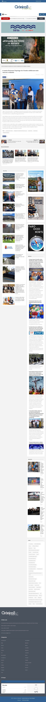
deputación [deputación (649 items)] (31, 576)
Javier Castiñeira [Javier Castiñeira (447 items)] (32, 587)
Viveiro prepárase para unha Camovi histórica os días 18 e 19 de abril (42, 529)
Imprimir (38, 74)
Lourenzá (27, 652)
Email (42, 74)
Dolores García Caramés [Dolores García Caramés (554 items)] (33, 583)
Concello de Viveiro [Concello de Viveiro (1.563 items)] (32, 566)
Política (2, 665)
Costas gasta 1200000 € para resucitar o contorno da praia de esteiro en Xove (15, 630)
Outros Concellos (28, 662)
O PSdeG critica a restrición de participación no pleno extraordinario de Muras (20, 194)
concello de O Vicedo (9, 130)
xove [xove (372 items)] (34, 603)
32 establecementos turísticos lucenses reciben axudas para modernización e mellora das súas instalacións (19, 238)
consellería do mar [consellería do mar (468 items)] (32, 568)
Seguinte (36, 140)
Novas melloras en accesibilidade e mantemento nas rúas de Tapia (19, 256)
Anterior (9, 140)
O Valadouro (3, 657)
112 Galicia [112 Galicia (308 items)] (31, 543)
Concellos (27, 647)
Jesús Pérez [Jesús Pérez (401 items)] (38, 587)
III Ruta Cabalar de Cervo (34, 353)
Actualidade (27, 640)
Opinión (2, 660)
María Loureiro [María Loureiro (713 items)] (37, 589)
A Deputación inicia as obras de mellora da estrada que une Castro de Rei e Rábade (20, 186)
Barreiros (26, 643)
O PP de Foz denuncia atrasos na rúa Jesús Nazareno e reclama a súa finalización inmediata (19, 226)
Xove (2, 672)
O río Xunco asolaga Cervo (6, 633)
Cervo (2, 647)
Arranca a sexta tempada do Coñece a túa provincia (19, 205)
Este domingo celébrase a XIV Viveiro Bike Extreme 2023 (32, 142)
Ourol (2, 662)
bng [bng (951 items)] (34, 548)
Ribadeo (2, 667)
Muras (26, 655)
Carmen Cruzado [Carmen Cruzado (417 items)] (32, 554)
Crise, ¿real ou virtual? (5, 628)
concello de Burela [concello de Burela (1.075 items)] (32, 558)
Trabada (2, 670)
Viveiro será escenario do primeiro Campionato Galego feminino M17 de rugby (42, 497)
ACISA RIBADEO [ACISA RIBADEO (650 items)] (37, 543)
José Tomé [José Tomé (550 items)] (31, 589)
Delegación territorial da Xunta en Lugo (20, 130)
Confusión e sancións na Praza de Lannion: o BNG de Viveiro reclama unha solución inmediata (20, 269)
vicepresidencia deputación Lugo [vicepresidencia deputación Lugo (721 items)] (35, 601)
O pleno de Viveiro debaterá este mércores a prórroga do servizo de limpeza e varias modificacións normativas (20, 247)
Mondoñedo (3, 655)
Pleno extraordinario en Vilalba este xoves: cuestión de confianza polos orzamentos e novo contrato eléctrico (20, 216)
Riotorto (26, 667)
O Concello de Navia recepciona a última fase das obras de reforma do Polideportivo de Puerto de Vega (20, 176)
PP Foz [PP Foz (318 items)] (40, 595)
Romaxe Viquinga (6, 132)
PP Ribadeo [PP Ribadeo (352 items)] (31, 597)
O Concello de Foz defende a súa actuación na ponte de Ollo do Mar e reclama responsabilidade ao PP (7, 161)
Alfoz (2, 643)
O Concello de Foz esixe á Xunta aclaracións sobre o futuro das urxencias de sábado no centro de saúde (20, 159)
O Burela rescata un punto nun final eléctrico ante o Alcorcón (42, 482)
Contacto (19, 700)
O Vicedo (26, 657)
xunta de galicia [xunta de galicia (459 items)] (39, 603)
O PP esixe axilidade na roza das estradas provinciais (14, 142)
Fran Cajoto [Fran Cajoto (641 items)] (31, 585)
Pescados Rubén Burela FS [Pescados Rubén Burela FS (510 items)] (34, 593)
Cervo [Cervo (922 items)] (37, 554)
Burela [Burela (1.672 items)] (30, 552)
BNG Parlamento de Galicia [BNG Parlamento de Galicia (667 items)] (34, 550)
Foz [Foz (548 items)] (40, 583)
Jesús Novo (35, 130)
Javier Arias (30, 130)
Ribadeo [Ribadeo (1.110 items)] (39, 597)
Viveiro (26, 670)
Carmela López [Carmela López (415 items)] (35, 552)
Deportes (26, 650)
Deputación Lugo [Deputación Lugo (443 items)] (32, 580)
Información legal (25, 700)
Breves (2, 645)
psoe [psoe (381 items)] (35, 597)
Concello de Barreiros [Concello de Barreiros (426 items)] (33, 556)
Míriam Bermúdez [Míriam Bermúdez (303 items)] (32, 591)
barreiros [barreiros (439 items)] (30, 548)
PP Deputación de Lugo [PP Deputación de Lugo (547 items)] (33, 595)
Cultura (2, 650)
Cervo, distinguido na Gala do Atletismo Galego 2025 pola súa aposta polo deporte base (42, 513)
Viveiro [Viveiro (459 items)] (30, 603)
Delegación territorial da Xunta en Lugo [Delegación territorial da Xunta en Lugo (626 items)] (35, 574)
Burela (26, 645)
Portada (26, 665)
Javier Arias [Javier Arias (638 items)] (37, 585)
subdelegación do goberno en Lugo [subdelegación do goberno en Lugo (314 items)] (35, 599)
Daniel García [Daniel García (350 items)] (39, 568)
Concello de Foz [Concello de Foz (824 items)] (32, 562)
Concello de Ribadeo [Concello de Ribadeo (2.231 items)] (32, 564)
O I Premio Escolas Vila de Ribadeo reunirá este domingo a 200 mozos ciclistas (42, 468)
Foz (1, 652)
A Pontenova (3, 640)
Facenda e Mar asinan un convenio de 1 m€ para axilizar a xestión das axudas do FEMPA (19, 299)
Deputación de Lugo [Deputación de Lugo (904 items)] (32, 578)
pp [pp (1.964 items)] (40, 593)
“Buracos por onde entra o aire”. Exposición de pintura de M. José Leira (35, 302)
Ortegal (26, 660)
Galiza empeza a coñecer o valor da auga (8, 625)
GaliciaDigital (32, 698)
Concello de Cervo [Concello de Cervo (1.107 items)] (32, 560)
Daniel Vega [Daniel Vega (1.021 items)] (31, 570)
